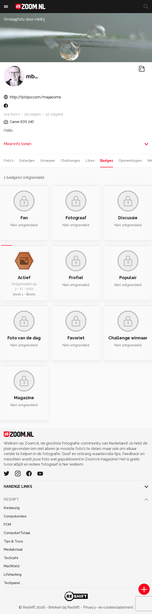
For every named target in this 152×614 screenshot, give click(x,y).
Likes (90, 160)
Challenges (70, 160)
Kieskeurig (12, 508)
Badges (106, 160)
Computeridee (15, 516)
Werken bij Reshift (64, 607)
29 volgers (32, 114)
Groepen (47, 160)
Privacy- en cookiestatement (107, 607)
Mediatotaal (13, 549)
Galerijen (27, 160)
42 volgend (54, 114)
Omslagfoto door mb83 (24, 19)
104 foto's (12, 114)
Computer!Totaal (17, 533)
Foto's (9, 160)
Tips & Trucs (13, 541)
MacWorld (11, 566)
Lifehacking (12, 574)
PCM (7, 524)
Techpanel (12, 583)
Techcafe (11, 558)
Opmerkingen (130, 160)
